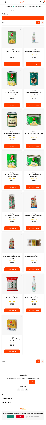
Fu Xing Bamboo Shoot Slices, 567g (12, 175)
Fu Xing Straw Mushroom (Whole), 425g (33, 93)
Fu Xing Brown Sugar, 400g (33, 256)
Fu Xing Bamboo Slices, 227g (34, 133)
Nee (20, 416)
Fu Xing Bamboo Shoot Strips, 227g (34, 175)
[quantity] (12, 60)
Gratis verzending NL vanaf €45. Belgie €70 (31, 7)
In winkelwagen (12, 64)
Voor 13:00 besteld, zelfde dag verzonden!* (18, 7)
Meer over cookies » (35, 416)
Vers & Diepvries (39, 7)
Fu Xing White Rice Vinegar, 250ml (33, 52)
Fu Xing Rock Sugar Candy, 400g (12, 339)
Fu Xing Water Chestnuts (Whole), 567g (12, 134)
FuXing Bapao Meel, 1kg (12, 297)
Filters (23, 18)
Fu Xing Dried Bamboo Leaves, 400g (12, 216)
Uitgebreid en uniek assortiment (7, 7)
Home (3, 10)
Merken (7, 10)
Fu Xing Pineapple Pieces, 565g (12, 52)
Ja (11, 416)
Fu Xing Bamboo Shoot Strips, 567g (12, 93)
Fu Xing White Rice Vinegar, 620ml (33, 298)
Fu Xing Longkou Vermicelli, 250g (33, 216)
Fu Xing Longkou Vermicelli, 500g (12, 257)
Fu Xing (13, 10)
